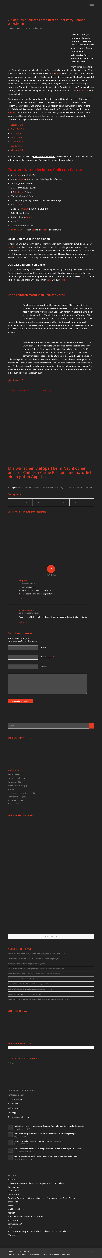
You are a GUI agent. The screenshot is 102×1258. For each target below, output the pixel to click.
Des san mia (13, 1187)
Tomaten (23, 208)
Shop (10, 1227)
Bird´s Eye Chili (17, 129)
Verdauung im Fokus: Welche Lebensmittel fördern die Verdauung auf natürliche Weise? (38, 999)
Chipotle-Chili (17, 141)
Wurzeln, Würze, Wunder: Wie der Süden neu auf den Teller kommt (31, 984)
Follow (11, 1063)
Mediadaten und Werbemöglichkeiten (25, 1216)
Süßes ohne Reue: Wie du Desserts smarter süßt (24, 994)
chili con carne (39, 487)
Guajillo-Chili (16, 145)
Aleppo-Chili (16, 137)
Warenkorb (13, 1235)
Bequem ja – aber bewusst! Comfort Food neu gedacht (27, 964)
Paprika (21, 179)
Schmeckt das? (15, 796)
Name (44, 647)
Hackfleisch (51, 487)
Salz (34, 229)
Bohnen (11, 112)
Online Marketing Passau (18, 1117)
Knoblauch (19, 192)
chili (30, 487)
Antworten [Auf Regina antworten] (23, 599)
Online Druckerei (15, 1099)
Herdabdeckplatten (16, 1095)
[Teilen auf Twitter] (26, 502)
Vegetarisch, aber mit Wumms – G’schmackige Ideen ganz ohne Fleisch (33, 979)
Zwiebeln (12, 247)
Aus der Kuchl (14, 1179)
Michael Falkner (39, 28)
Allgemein (12, 774)
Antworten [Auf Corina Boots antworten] (23, 622)
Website (44, 666)
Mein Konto (13, 1220)
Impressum (13, 1201)
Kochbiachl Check (16, 785)
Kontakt (11, 1212)
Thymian (15, 229)
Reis (63, 279)
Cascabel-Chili (17, 124)
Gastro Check (14, 778)
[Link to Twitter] (92, 1251)
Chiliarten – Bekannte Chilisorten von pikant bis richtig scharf (36, 1183)
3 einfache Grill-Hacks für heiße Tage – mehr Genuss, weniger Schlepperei (34, 974)
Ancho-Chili (16, 133)
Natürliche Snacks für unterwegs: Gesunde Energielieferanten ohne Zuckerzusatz (36, 953)
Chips (48, 279)
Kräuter (11, 789)
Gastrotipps (13, 1194)
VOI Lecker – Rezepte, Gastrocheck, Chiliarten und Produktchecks (39, 1231)
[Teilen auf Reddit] (76, 502)
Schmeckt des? (15, 1223)
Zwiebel (16, 175)
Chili (57, 73)
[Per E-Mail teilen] (88, 502)
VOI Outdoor (13, 1103)
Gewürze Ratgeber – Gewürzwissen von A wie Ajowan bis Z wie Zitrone (42, 1198)
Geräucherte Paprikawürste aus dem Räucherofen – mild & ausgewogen (33, 959)
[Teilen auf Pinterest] (39, 502)
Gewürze (12, 781)
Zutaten (11, 804)
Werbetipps (12, 1112)
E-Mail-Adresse (47, 656)
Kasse (11, 1205)
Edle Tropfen (14, 1190)
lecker (82, 90)
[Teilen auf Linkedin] (51, 502)
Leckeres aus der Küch (18, 28)
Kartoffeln (19, 204)
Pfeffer (43, 229)
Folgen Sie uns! (51, 936)
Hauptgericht (62, 487)
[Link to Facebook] (88, 1251)
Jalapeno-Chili (17, 150)
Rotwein (29, 217)
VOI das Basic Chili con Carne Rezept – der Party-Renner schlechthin (46, 21)
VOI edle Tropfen (16, 800)
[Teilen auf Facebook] (14, 502)
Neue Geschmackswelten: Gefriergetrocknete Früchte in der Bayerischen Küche (36, 969)
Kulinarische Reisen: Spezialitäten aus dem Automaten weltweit (30, 989)
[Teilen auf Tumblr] (63, 502)
